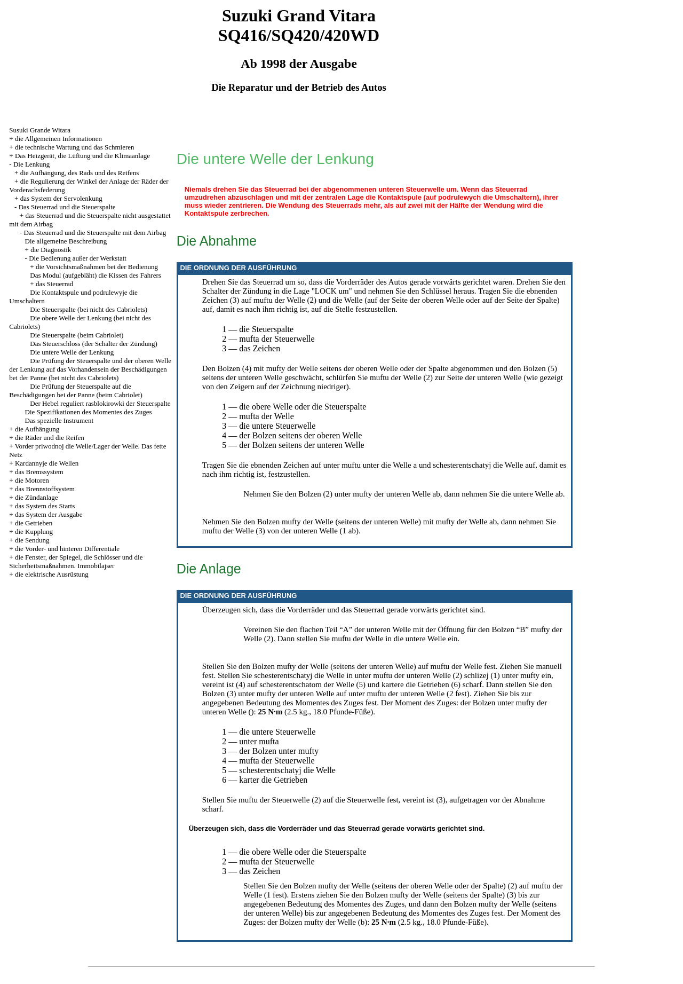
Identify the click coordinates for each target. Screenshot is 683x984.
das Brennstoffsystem (45, 489)
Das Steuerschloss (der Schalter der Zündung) (93, 344)
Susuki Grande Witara (39, 130)
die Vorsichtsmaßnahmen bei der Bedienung (97, 267)
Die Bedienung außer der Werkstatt (77, 258)
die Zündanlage (36, 497)
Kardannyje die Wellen (46, 463)
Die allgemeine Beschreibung (66, 241)
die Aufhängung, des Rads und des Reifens (79, 173)
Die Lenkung (31, 164)
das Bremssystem (39, 472)
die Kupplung (34, 532)
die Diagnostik (50, 250)
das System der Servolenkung (61, 198)
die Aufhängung (37, 429)
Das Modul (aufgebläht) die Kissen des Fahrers (95, 275)
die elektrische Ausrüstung (52, 574)
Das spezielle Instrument (59, 420)
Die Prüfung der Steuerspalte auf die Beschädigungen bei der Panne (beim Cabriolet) (75, 390)
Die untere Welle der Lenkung (72, 352)
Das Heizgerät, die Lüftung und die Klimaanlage (82, 156)
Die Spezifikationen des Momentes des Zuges (88, 412)
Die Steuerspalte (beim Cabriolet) (76, 335)
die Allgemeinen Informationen (58, 139)
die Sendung (32, 540)
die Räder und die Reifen (49, 438)
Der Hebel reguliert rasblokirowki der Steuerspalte (100, 403)
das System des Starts (45, 506)
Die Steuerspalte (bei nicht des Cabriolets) (88, 309)
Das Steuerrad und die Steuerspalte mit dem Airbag (94, 233)
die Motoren (32, 480)
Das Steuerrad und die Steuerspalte (67, 207)
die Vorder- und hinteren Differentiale (67, 549)
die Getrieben (33, 523)
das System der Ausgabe (49, 514)
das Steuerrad (54, 284)
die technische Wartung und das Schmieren (74, 147)
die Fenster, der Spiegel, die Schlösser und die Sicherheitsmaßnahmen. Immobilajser (75, 561)
